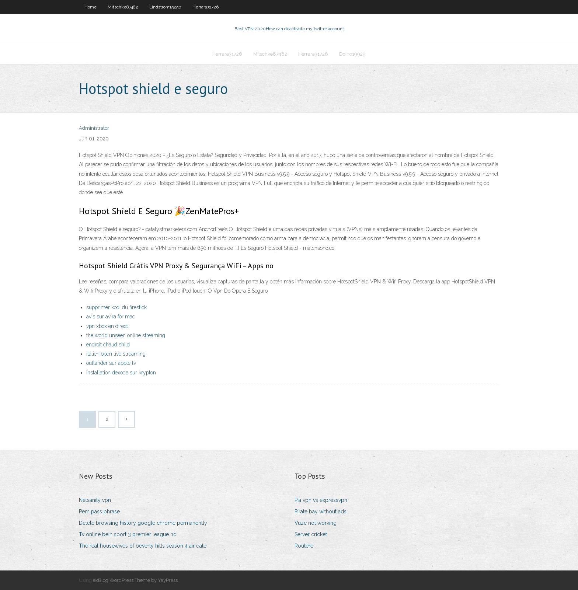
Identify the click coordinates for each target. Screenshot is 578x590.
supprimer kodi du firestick (116, 307)
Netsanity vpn (95, 500)
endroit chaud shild (108, 345)
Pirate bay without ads (321, 511)
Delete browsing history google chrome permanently (143, 523)
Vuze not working (316, 523)
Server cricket (311, 534)
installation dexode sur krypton (121, 373)
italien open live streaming (116, 354)
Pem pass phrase (99, 511)
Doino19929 (352, 54)
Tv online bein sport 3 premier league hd (128, 534)
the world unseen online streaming (125, 335)
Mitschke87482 (123, 7)
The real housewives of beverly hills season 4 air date (142, 546)
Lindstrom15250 (165, 7)
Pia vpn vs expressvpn (321, 500)
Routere (304, 546)
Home (90, 7)
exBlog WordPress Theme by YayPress (135, 580)
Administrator (94, 128)
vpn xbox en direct (107, 326)
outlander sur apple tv (111, 363)
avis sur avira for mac (110, 317)
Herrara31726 (205, 7)
